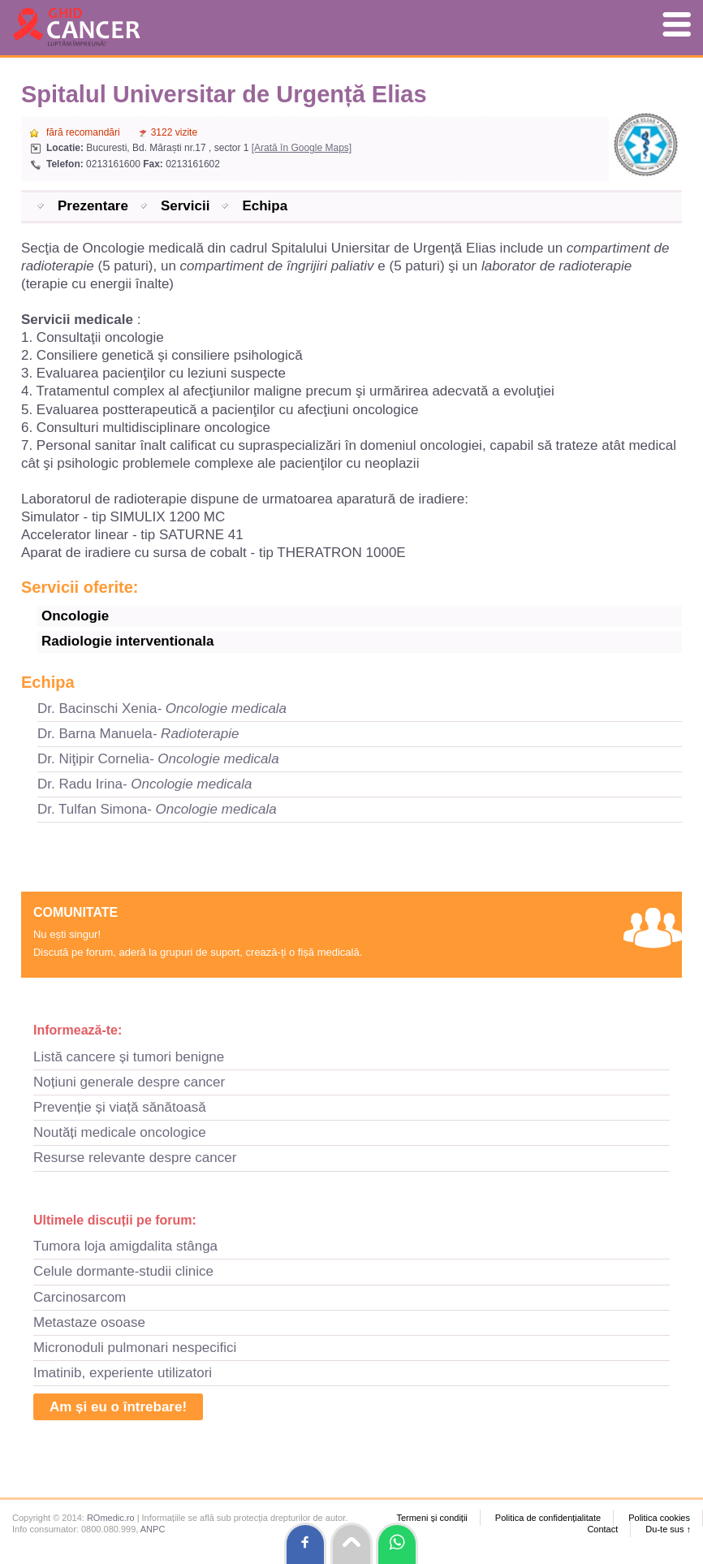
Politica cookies (659, 1518)
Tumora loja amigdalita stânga (125, 1246)
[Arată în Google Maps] (302, 147)
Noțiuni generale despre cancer (129, 1082)
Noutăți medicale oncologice (119, 1132)
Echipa (264, 206)
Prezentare (93, 206)
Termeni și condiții (431, 1518)
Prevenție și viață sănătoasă (119, 1107)
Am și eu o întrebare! (118, 1407)
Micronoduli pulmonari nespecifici (134, 1347)
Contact (602, 1529)
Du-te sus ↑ (668, 1529)
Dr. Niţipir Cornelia (158, 759)
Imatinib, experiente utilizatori (122, 1372)
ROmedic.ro (111, 1518)
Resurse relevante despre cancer (134, 1157)
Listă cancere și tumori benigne (128, 1057)
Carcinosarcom (79, 1297)
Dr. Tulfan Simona (157, 809)
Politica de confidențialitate (548, 1518)
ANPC (153, 1529)
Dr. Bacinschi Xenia (162, 708)
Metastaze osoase (89, 1322)
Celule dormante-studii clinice (123, 1271)
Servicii (185, 206)
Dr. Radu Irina (144, 784)
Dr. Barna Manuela (138, 733)
